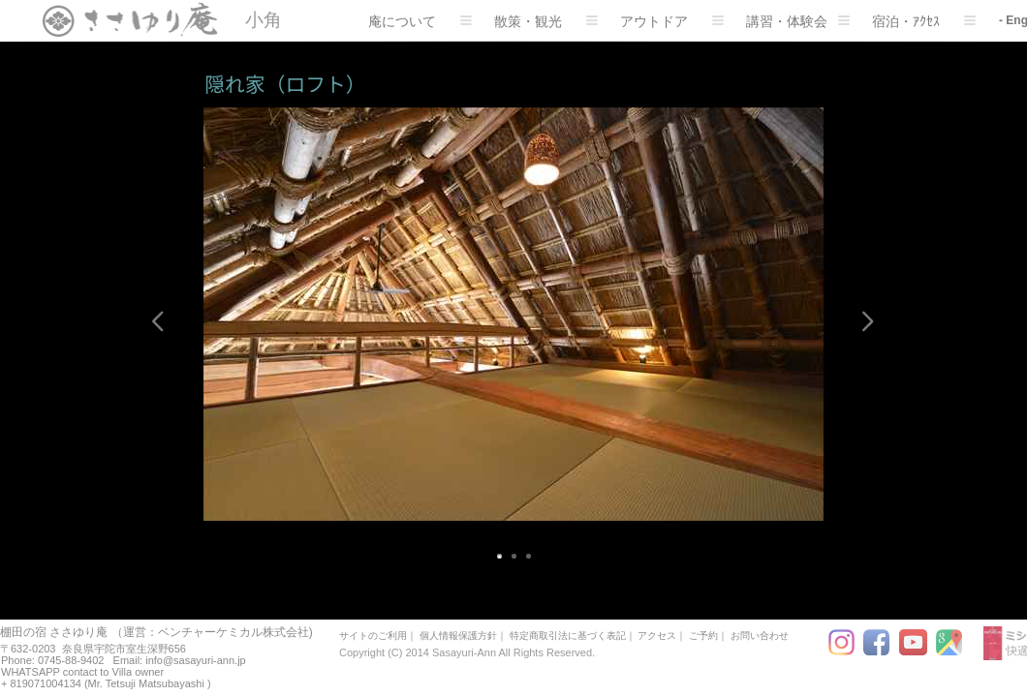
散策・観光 (546, 21)
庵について (420, 21)
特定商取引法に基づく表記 (568, 635)
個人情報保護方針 (458, 635)
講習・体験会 (798, 21)
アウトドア (672, 21)
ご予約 (703, 635)
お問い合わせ (760, 635)
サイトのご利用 (373, 635)
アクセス (657, 635)
